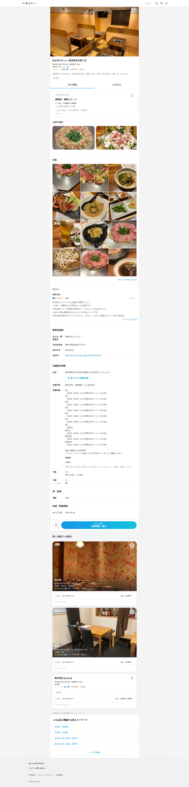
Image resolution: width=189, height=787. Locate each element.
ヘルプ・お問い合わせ (37, 768)
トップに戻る (94, 752)
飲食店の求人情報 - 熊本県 (66, 744)
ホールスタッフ (68, 596)
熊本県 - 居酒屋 (61, 732)
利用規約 (32, 775)
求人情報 (72, 85)
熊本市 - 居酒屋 (61, 727)
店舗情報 (116, 85)
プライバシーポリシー (45, 775)
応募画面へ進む (98, 525)
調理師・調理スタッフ (66, 99)
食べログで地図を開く (80, 378)
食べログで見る (128, 319)
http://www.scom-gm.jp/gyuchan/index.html (83, 355)
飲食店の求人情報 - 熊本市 (66, 738)
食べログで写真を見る (126, 280)
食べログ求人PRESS (36, 764)
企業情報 (59, 775)
